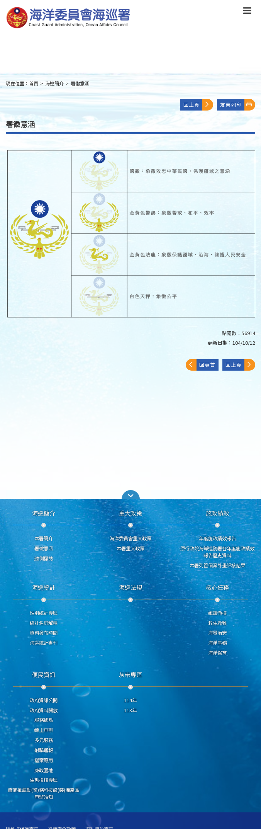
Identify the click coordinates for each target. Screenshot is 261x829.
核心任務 (217, 587)
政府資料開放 (44, 710)
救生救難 (217, 623)
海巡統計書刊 (44, 642)
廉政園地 (43, 770)
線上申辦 (43, 730)
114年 (130, 700)
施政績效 (217, 513)
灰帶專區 (130, 674)
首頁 (33, 83)
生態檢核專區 (44, 779)
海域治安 (217, 632)
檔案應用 (43, 760)
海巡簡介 (54, 83)
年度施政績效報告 (217, 538)
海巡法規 (130, 587)
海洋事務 (217, 642)
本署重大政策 (130, 548)
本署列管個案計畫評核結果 (217, 565)
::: (1, 87)
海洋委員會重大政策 (130, 538)
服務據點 (43, 720)
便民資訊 (43, 674)
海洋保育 (217, 652)
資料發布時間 (44, 632)
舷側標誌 (43, 558)
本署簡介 (43, 538)
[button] (130, 494)
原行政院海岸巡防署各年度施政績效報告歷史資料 (217, 552)
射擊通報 (43, 750)
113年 (130, 710)
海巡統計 (43, 587)
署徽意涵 (80, 83)
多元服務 (43, 740)
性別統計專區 (44, 612)
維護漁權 (217, 612)
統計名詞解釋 (44, 623)
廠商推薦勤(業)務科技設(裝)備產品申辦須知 (43, 793)
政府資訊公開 (44, 700)
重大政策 (130, 513)
